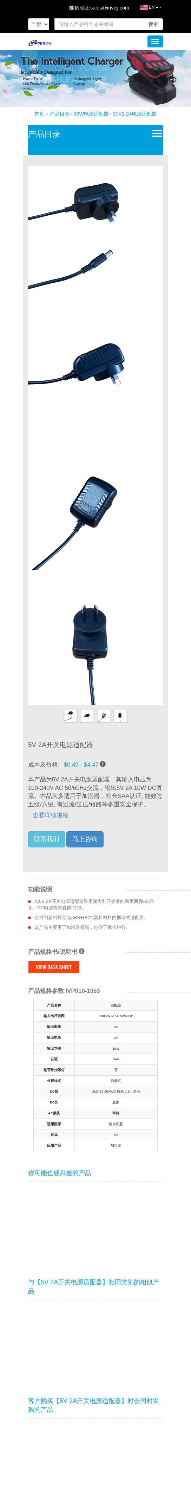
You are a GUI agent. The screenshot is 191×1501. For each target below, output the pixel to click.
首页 (39, 114)
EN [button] (143, 9)
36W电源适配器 (91, 114)
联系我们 (46, 839)
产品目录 (60, 114)
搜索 (153, 24)
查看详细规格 (50, 815)
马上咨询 (85, 839)
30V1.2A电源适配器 (135, 114)
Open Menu (156, 133)
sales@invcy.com (109, 8)
